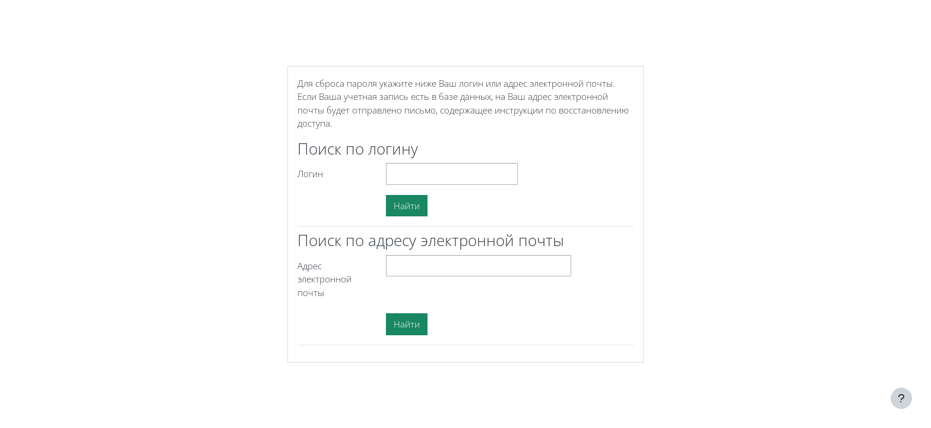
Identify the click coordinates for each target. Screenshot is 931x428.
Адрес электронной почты (324, 279)
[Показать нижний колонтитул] (901, 398)
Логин (310, 174)
